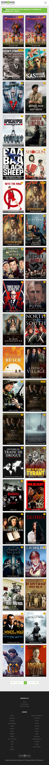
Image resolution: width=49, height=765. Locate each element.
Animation (37, 718)
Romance (36, 736)
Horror (37, 728)
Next (36, 682)
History (12, 728)
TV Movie (36, 741)
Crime (36, 721)
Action (12, 715)
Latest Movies (24, 704)
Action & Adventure (36, 715)
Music (36, 731)
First (13, 682)
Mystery (12, 734)
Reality (12, 736)
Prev (18, 682)
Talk (12, 744)
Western (12, 749)
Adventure (12, 718)
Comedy (12, 721)
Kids (12, 731)
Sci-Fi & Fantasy (12, 739)
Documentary (12, 723)
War (12, 747)
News (36, 734)
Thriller (37, 744)
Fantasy (37, 726)
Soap (12, 741)
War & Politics (37, 747)
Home (24, 702)
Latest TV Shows (24, 706)
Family (12, 726)
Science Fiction (37, 739)
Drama (37, 723)
